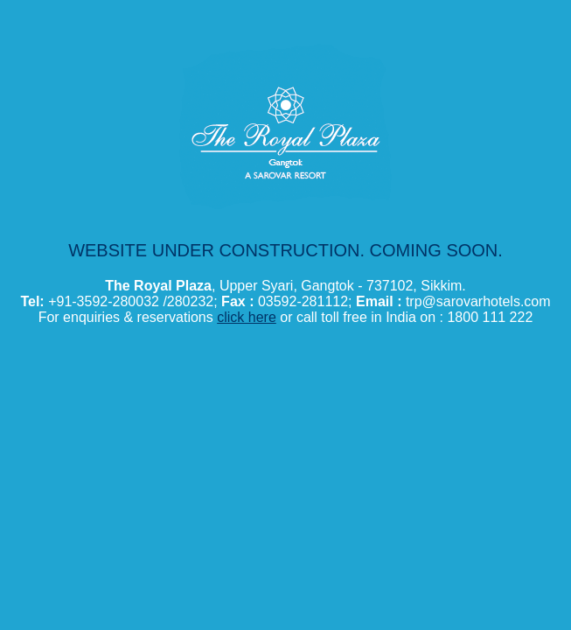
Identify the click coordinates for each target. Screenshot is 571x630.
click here (246, 317)
